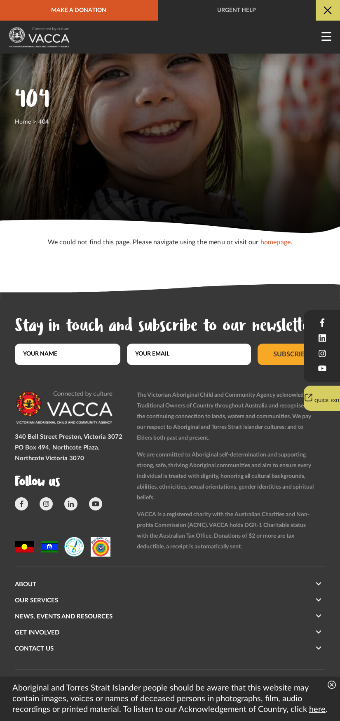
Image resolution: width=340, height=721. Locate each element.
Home (23, 122)
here (317, 709)
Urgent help (236, 10)
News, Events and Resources (64, 616)
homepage (275, 242)
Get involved (37, 633)
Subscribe (292, 354)
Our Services (36, 600)
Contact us (34, 649)
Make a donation (78, 10)
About (25, 584)
